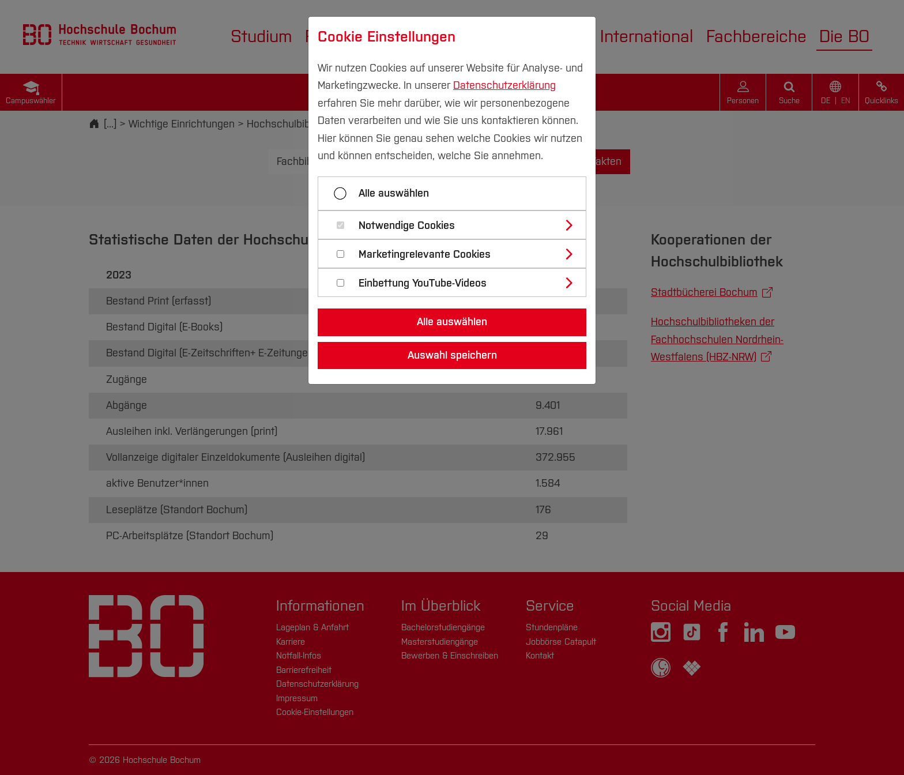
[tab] (457, 225)
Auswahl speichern (452, 355)
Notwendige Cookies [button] (407, 226)
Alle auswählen (394, 193)
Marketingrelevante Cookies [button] (425, 255)
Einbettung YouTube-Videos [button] (423, 283)
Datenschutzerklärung (504, 85)
